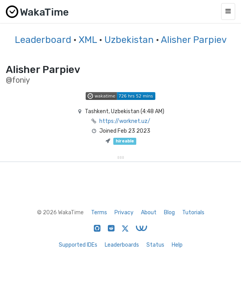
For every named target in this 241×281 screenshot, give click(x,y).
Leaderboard (43, 39)
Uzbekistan (129, 39)
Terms (99, 212)
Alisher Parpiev (194, 39)
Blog (169, 212)
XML (88, 39)
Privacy (124, 212)
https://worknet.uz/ (124, 121)
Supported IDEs (78, 245)
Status (155, 245)
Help (177, 245)
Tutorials (193, 212)
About (149, 212)
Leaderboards (122, 245)
